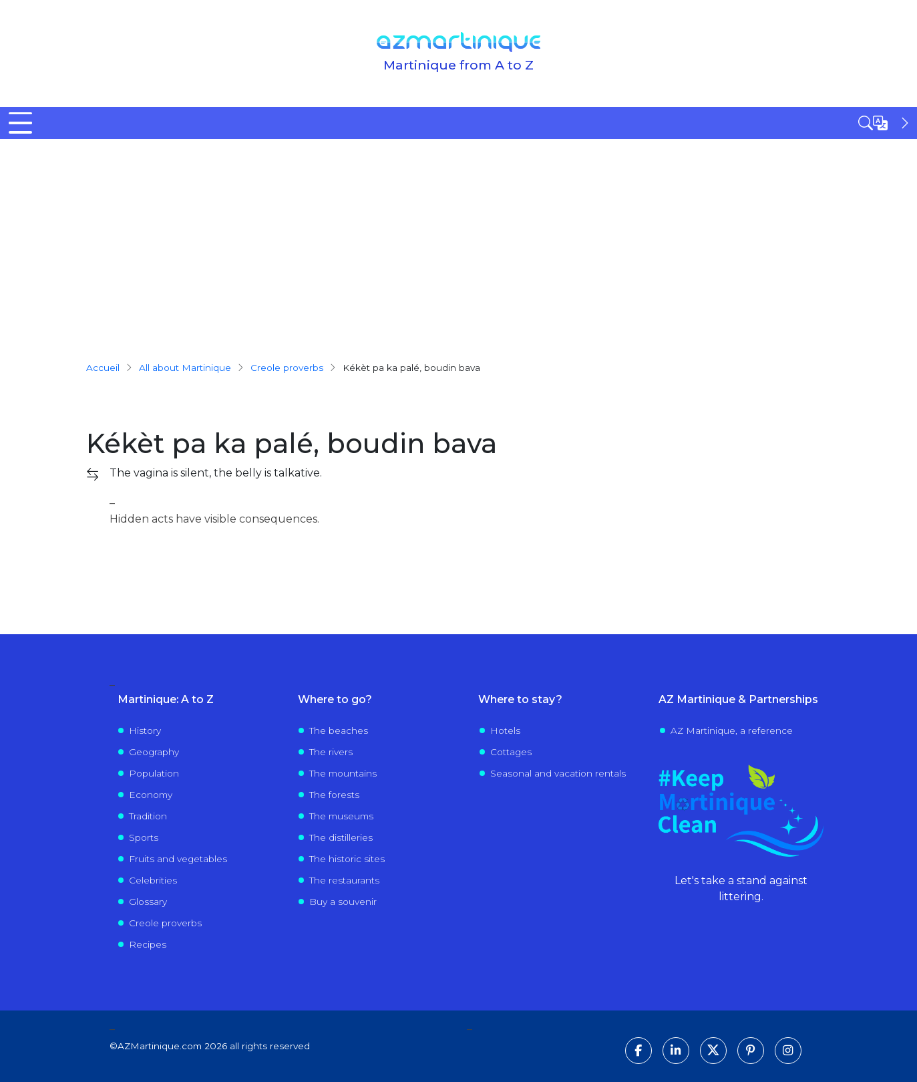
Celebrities (153, 880)
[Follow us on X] (713, 1050)
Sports (143, 837)
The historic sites (347, 858)
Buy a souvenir (343, 901)
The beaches (338, 730)
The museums (341, 816)
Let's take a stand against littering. (741, 888)
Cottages (511, 752)
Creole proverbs (165, 923)
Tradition (148, 816)
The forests (334, 794)
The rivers (331, 752)
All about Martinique (185, 367)
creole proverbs (286, 367)
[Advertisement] (459, 239)
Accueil (103, 367)
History (145, 730)
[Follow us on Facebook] (638, 1050)
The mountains (343, 773)
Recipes (147, 944)
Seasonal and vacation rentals (558, 773)
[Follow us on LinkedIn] (676, 1050)
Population (154, 773)
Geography (154, 752)
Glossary (148, 901)
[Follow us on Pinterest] (750, 1050)
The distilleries (341, 837)
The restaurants (344, 880)
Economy (150, 794)
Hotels (505, 730)
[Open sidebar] (885, 123)
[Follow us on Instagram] (788, 1050)
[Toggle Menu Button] (20, 123)
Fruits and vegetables (178, 858)
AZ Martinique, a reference (732, 730)
